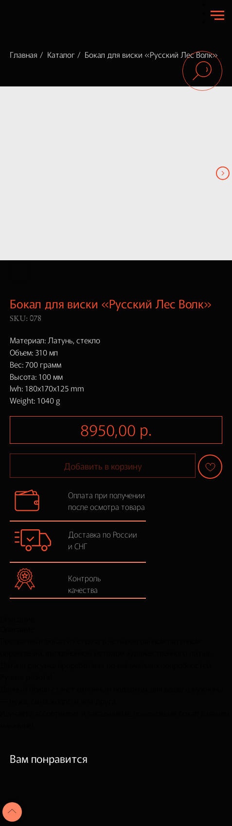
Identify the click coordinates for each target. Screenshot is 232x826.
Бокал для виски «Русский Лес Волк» (151, 54)
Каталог (61, 54)
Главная (23, 54)
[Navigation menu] (217, 15)
